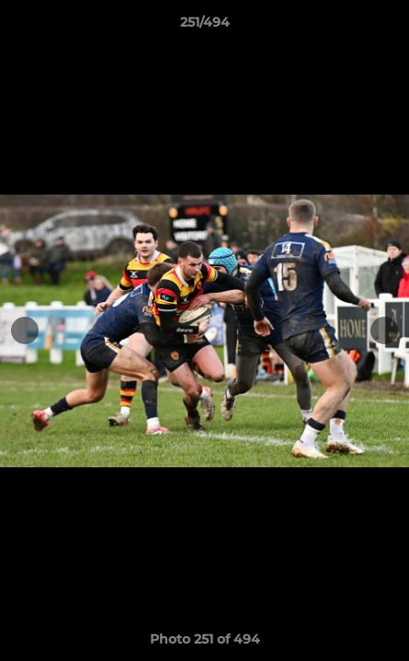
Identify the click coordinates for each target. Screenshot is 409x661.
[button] (387, 26)
